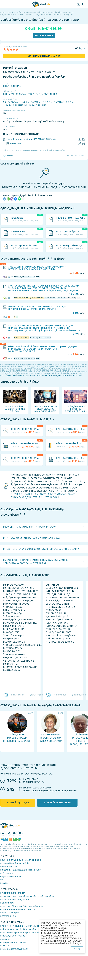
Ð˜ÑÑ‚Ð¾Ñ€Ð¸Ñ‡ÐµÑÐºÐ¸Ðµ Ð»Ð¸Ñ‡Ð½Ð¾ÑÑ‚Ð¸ (30, 94)
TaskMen (8, 155)
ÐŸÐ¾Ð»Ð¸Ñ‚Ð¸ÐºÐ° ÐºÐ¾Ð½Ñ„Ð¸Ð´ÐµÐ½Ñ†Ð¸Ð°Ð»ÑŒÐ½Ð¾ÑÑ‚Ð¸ (28, 896)
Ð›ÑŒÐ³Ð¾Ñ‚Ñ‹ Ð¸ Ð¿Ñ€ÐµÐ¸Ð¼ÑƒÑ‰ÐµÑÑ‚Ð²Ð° (20, 870)
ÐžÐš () (77, 949)
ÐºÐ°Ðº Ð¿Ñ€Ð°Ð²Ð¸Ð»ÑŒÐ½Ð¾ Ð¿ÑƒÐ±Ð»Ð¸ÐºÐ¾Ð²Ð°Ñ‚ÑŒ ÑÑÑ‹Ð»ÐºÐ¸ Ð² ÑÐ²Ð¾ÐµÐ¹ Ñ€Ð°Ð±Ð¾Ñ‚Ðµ (41, 375)
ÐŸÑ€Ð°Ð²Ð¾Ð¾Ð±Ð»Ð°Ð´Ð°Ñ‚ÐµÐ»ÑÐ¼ (17, 909)
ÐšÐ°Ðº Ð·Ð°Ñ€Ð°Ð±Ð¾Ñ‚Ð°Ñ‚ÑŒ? (14, 949)
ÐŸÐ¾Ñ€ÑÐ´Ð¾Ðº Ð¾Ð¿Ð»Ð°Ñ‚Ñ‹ (14, 900)
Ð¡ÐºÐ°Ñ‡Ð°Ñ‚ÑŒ (44, 35)
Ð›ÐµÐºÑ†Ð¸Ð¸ (6, 939)
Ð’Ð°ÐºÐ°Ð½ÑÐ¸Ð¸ (8, 916)
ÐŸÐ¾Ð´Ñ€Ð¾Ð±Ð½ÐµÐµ (57, 802)
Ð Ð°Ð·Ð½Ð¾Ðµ (6, 873)
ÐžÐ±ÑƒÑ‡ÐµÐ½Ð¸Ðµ (18, 802)
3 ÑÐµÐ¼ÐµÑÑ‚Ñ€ (60, 102)
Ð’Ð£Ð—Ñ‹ (4, 946)
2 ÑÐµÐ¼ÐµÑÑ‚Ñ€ (37, 102)
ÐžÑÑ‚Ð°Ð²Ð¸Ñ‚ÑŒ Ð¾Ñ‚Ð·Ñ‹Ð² (44, 56)
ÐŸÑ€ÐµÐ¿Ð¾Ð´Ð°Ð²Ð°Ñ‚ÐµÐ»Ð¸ (14, 942)
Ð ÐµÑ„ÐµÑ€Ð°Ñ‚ (12, 86)
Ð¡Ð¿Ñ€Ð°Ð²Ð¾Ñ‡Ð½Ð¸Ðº (10, 877)
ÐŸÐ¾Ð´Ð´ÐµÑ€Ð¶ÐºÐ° (9, 913)
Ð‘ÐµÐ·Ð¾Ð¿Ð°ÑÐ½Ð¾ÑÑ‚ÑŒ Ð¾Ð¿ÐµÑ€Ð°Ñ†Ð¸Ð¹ (22, 906)
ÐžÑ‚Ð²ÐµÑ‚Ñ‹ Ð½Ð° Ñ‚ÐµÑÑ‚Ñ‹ (13, 936)
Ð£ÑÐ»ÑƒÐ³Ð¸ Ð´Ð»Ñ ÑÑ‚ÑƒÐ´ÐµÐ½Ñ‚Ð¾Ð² (19, 929)
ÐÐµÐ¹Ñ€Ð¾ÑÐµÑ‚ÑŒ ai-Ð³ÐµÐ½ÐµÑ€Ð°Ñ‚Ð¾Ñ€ (21, 933)
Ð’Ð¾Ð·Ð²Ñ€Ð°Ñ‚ (7, 903)
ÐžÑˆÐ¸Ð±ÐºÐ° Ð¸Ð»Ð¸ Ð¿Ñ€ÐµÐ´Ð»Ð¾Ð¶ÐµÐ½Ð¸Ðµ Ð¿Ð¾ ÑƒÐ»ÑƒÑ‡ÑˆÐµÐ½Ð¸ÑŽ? (34, 150)
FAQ (2, 880)
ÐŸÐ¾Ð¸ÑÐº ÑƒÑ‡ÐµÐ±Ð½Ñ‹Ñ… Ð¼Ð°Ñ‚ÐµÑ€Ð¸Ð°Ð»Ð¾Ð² (24, 926)
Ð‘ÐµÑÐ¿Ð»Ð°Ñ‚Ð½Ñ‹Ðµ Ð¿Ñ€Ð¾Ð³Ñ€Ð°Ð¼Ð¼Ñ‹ (21, 860)
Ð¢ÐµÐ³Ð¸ (4, 883)
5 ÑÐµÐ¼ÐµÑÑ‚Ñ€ (35, 105)
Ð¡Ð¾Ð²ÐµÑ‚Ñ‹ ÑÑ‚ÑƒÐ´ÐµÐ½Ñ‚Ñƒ (14, 863)
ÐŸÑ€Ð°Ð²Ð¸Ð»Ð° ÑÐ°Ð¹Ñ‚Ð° (12, 893)
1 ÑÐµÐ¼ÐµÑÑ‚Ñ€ (14, 102)
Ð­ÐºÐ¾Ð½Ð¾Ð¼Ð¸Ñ (9, 867)
